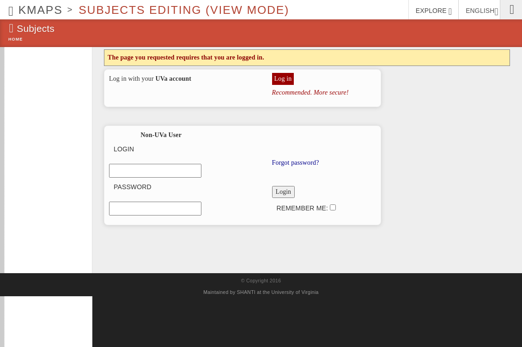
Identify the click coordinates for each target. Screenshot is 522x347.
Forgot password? (295, 162)
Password (133, 187)
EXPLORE (434, 11)
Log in (283, 78)
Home (15, 39)
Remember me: (306, 208)
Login (124, 149)
